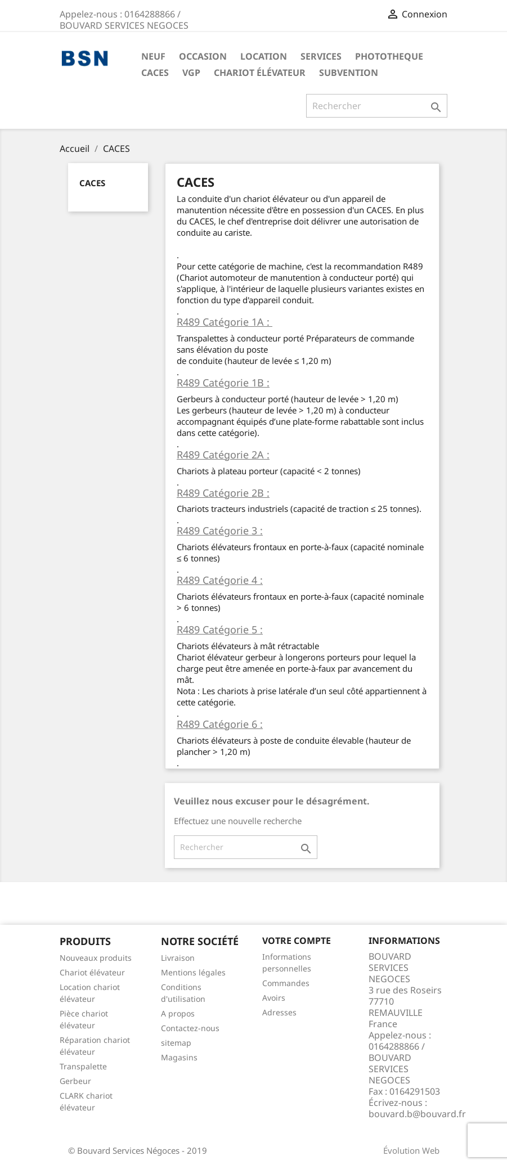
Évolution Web (411, 1150)
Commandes (285, 983)
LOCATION (263, 56)
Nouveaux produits (96, 957)
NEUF (153, 56)
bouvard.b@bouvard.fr (417, 1114)
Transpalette (83, 1066)
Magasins (179, 1057)
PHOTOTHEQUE (389, 56)
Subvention (348, 72)
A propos (178, 1013)
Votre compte (296, 940)
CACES (155, 72)
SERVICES (321, 56)
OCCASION (203, 56)
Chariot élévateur (260, 72)
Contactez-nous (190, 1028)
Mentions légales (193, 972)
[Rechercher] (376, 106)
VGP (191, 72)
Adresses (279, 1012)
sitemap (176, 1042)
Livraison (178, 957)
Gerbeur (75, 1081)
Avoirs (273, 997)
